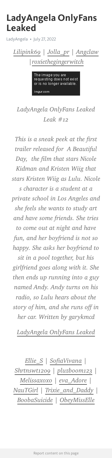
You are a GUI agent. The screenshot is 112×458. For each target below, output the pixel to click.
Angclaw (87, 52)
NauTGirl (25, 390)
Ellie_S (34, 360)
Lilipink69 (27, 52)
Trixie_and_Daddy (69, 390)
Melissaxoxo (36, 380)
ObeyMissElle (77, 400)
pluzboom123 (74, 370)
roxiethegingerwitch (58, 62)
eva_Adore (73, 380)
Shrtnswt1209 (32, 370)
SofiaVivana (66, 360)
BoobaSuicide (35, 400)
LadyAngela (17, 39)
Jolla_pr (58, 52)
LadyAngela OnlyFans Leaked (56, 332)
